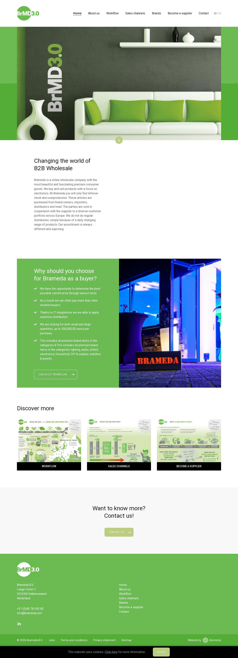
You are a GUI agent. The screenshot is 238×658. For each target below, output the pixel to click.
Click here (111, 652)
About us (94, 13)
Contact (204, 13)
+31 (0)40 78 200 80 (30, 608)
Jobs (52, 640)
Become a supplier (180, 13)
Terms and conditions (74, 640)
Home (77, 13)
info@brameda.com (29, 613)
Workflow (112, 13)
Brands (156, 13)
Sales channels (135, 13)
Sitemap (126, 640)
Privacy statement (104, 640)
